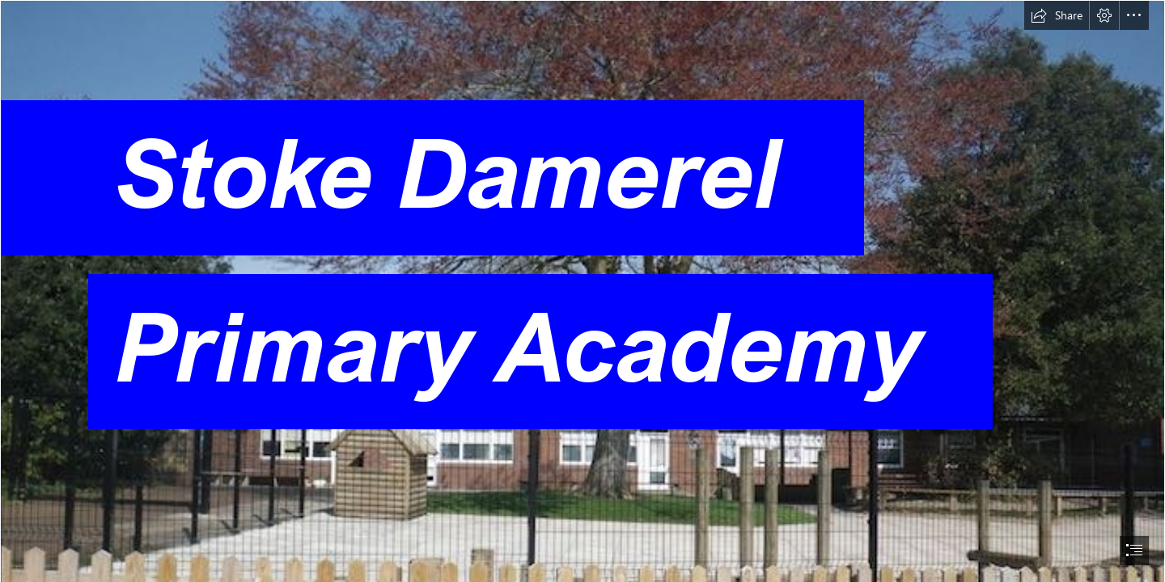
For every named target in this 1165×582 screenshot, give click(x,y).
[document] (582, 291)
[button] (1056, 15)
